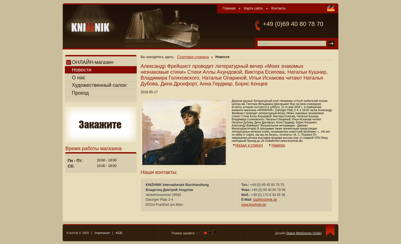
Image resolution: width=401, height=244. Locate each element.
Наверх (278, 145)
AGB (119, 233)
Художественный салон (99, 85)
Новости (81, 70)
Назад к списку (249, 145)
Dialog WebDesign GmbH (304, 233)
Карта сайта (253, 8)
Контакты (278, 8)
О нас (78, 77)
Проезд (80, 93)
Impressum (102, 233)
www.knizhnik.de (253, 205)
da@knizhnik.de (265, 200)
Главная (229, 8)
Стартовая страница (193, 57)
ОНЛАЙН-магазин (89, 62)
